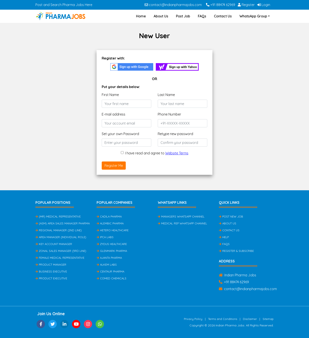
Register (246, 5)
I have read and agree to (156, 153)
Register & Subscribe (236, 251)
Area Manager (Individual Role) (60, 237)
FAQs (202, 16)
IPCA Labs (105, 237)
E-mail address (113, 114)
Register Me (114, 165)
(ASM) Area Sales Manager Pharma (62, 223)
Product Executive (51, 278)
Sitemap (268, 319)
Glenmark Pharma (112, 251)
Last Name (166, 95)
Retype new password (175, 134)
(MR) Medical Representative (58, 216)
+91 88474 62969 (220, 5)
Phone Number (169, 114)
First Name (110, 95)
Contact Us (223, 16)
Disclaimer (250, 319)
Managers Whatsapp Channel (181, 216)
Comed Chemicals (111, 278)
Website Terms (176, 153)
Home (141, 16)
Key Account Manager (53, 244)
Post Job (183, 16)
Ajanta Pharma (109, 257)
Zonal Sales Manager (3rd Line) (60, 251)
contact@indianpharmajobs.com (173, 5)
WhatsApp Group (253, 16)
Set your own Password (120, 134)
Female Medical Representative (59, 257)
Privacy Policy (193, 319)
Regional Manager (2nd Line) (58, 230)
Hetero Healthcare (113, 230)
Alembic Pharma (110, 223)
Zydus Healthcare (112, 244)
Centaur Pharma (110, 271)
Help (224, 237)
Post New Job (231, 216)
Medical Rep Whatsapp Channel (182, 223)
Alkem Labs (107, 264)
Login (263, 5)
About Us (161, 16)
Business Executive (51, 271)
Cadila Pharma (109, 216)
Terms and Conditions (222, 319)
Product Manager (50, 264)
